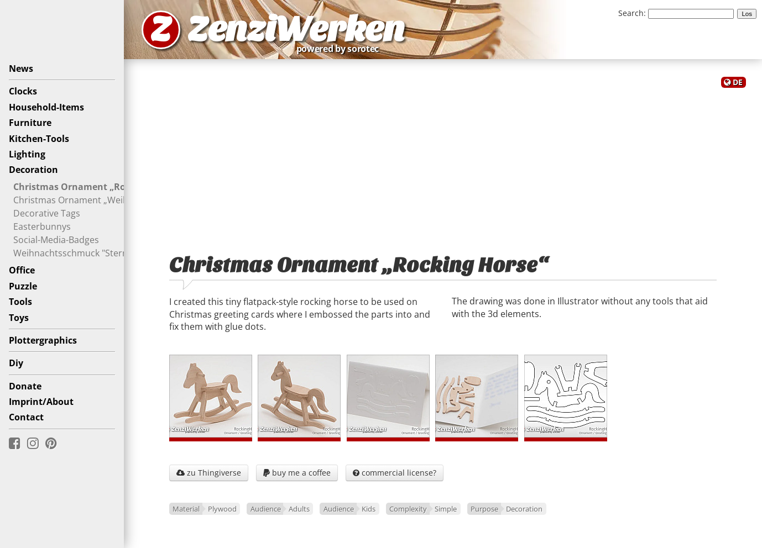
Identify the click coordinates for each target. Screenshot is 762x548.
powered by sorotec (340, 49)
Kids (368, 509)
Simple (446, 509)
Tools (20, 302)
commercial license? (394, 472)
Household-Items (46, 107)
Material (186, 509)
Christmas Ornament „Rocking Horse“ (97, 186)
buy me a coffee (297, 472)
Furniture (30, 123)
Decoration (33, 170)
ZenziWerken (296, 29)
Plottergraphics (43, 340)
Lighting (27, 154)
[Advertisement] (443, 164)
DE (738, 82)
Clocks (23, 91)
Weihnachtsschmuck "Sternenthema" (91, 252)
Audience (265, 509)
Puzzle (23, 286)
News (21, 68)
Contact (26, 417)
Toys (19, 318)
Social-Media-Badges (56, 239)
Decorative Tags (46, 213)
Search (631, 13)
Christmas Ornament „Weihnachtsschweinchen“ (113, 199)
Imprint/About (41, 402)
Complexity (408, 509)
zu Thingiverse (208, 472)
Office (22, 270)
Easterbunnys (42, 226)
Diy (16, 363)
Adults (299, 509)
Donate (25, 386)
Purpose (484, 509)
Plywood (222, 509)
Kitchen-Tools (39, 139)
